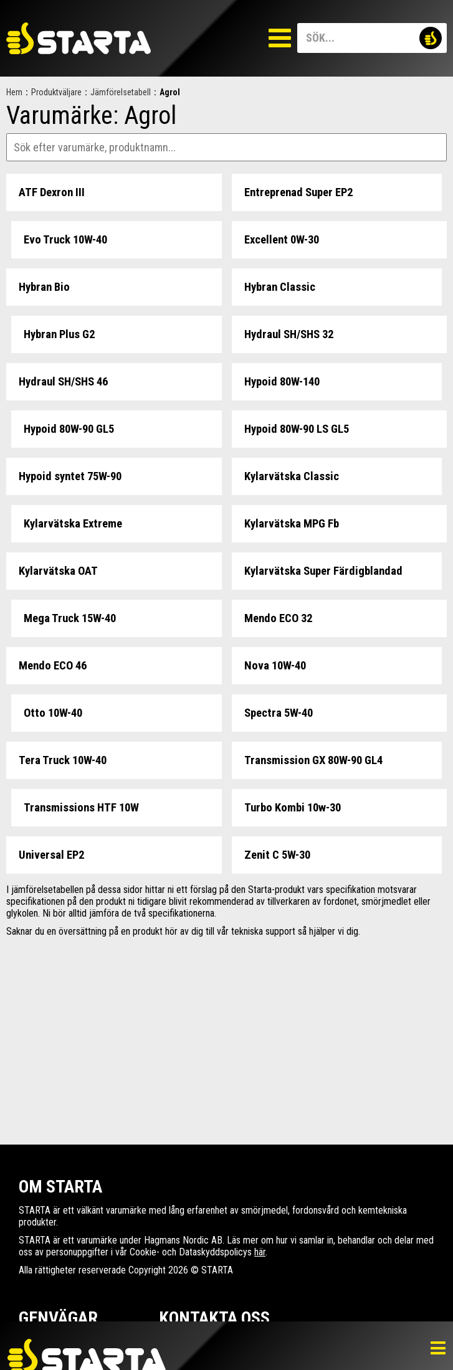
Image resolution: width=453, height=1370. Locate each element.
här (259, 1252)
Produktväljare (56, 92)
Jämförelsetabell (120, 92)
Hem (14, 92)
